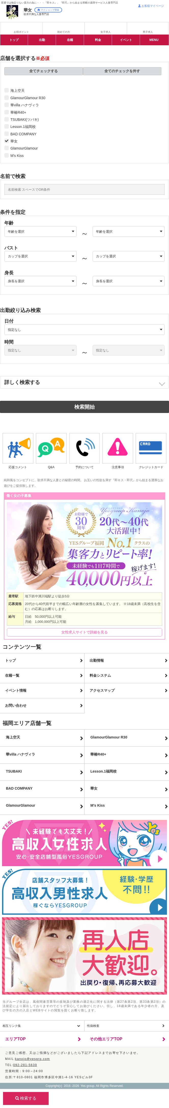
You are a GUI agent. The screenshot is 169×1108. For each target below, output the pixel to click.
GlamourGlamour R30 (27, 98)
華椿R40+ (18, 112)
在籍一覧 (12, 675)
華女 (14, 141)
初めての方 (63, 32)
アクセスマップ (102, 690)
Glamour (20, 805)
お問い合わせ (15, 705)
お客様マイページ (151, 5)
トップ (14, 40)
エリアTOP (15, 1039)
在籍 (70, 40)
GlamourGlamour (24, 148)
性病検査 (93, 1026)
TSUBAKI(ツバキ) (24, 119)
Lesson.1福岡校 (23, 127)
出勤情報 (97, 660)
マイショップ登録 (48, 10)
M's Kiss (17, 156)
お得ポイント (21, 32)
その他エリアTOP (106, 1039)
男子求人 (148, 32)
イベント (126, 40)
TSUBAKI (14, 771)
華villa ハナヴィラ (24, 105)
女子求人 (106, 32)
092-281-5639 (25, 1065)
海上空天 (17, 90)
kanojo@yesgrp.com (32, 1059)
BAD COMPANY (23, 134)
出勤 (42, 40)
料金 (98, 40)
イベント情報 (15, 690)
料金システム (100, 675)
